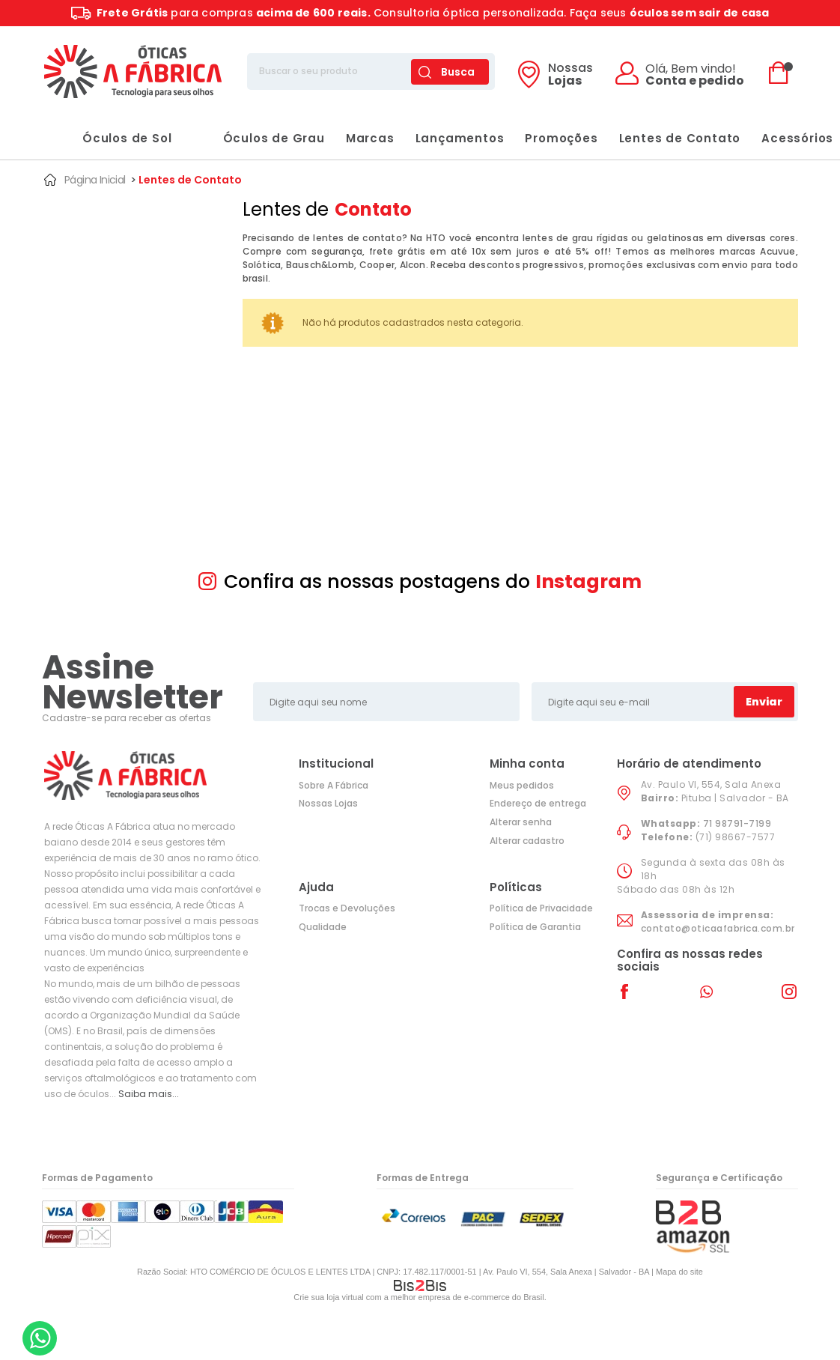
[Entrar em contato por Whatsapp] (39, 1338)
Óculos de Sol (111, 138)
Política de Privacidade (541, 908)
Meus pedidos (522, 785)
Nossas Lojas (328, 803)
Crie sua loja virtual (328, 1297)
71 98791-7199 (737, 823)
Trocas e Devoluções (347, 908)
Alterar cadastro (527, 840)
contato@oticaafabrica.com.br (718, 928)
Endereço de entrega (538, 803)
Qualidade (323, 926)
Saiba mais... (148, 1093)
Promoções (561, 138)
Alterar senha (521, 822)
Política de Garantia (535, 926)
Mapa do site (679, 1271)
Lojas (570, 75)
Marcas (370, 138)
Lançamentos (460, 138)
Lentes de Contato (680, 138)
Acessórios (797, 138)
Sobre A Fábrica (333, 785)
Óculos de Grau (259, 138)
